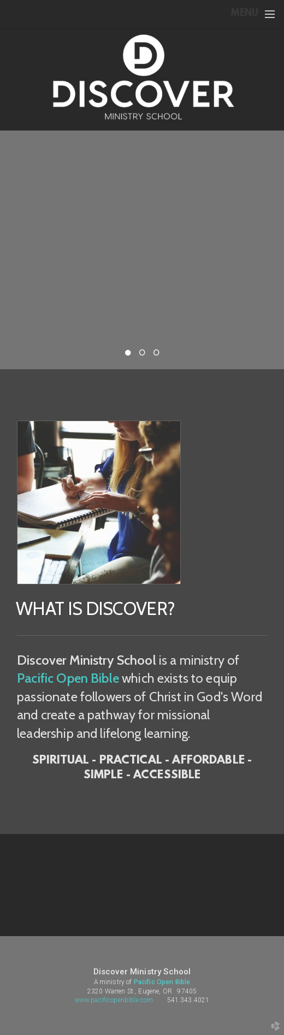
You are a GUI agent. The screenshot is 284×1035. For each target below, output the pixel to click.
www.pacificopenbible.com (114, 1000)
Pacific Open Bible (68, 678)
